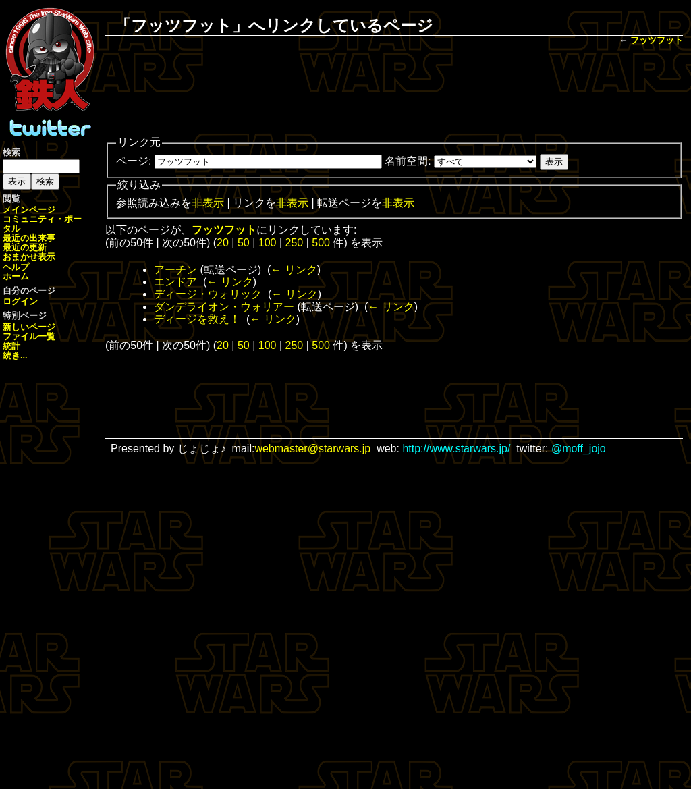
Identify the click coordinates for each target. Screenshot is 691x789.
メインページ (29, 210)
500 (321, 242)
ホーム (16, 276)
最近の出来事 (29, 238)
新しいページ (29, 327)
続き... (15, 355)
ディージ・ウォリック (208, 294)
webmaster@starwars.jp (312, 448)
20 (223, 242)
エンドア (175, 282)
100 (267, 242)
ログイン (20, 301)
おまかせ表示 (29, 257)
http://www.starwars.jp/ (456, 448)
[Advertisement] (394, 91)
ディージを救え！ (197, 319)
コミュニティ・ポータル (42, 224)
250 (294, 242)
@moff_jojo (578, 448)
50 (244, 242)
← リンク (293, 269)
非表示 (208, 203)
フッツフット (656, 40)
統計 (11, 346)
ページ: (133, 161)
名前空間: (408, 161)
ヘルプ (16, 267)
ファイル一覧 (29, 336)
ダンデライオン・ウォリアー (224, 306)
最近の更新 (25, 247)
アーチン (175, 269)
